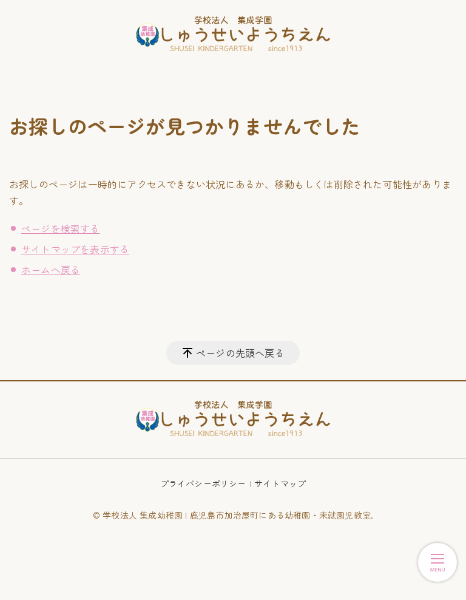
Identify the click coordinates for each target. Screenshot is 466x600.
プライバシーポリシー (203, 483)
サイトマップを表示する (75, 249)
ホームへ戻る (50, 269)
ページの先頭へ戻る (240, 353)
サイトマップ (280, 483)
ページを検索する (60, 228)
